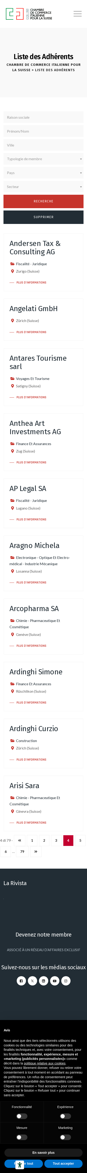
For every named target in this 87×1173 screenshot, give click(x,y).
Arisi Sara (24, 785)
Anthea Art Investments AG (35, 427)
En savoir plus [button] (43, 1152)
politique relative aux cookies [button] (44, 1063)
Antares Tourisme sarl (38, 362)
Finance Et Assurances (33, 443)
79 (22, 851)
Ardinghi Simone (36, 671)
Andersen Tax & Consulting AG (35, 247)
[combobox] (43, 159)
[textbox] (43, 159)
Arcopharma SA (34, 608)
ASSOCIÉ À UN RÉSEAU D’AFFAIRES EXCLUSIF (43, 950)
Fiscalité (22, 263)
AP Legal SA (28, 488)
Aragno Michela (34, 545)
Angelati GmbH (34, 308)
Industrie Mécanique (41, 563)
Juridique (39, 263)
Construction (26, 740)
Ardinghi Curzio (34, 728)
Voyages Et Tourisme (32, 378)
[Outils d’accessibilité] (19, 1164)
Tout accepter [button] (63, 1163)
